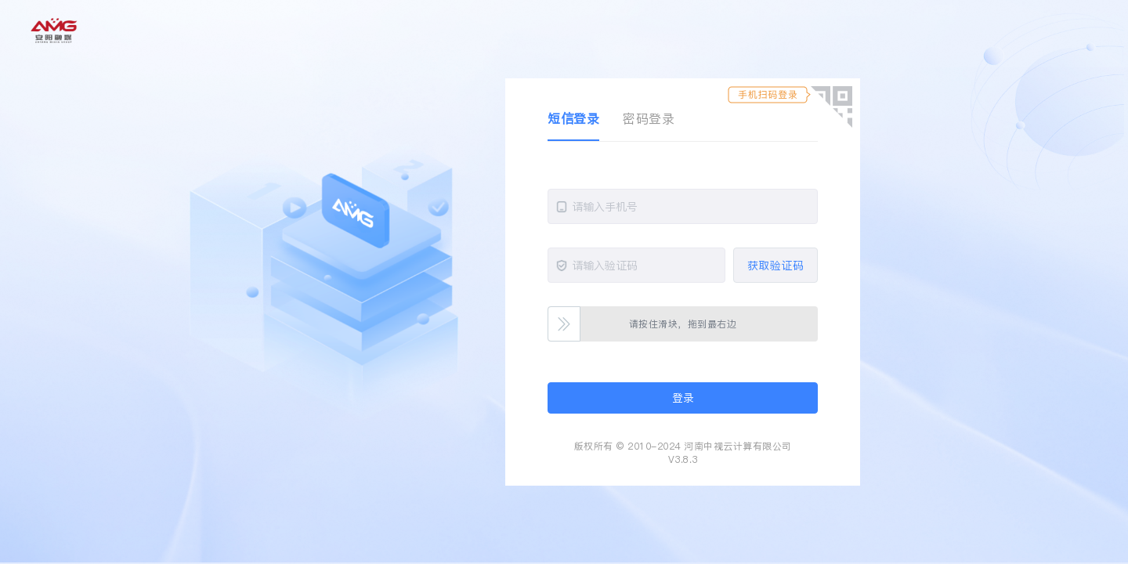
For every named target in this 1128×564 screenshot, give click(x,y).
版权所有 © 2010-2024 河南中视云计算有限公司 (683, 446)
